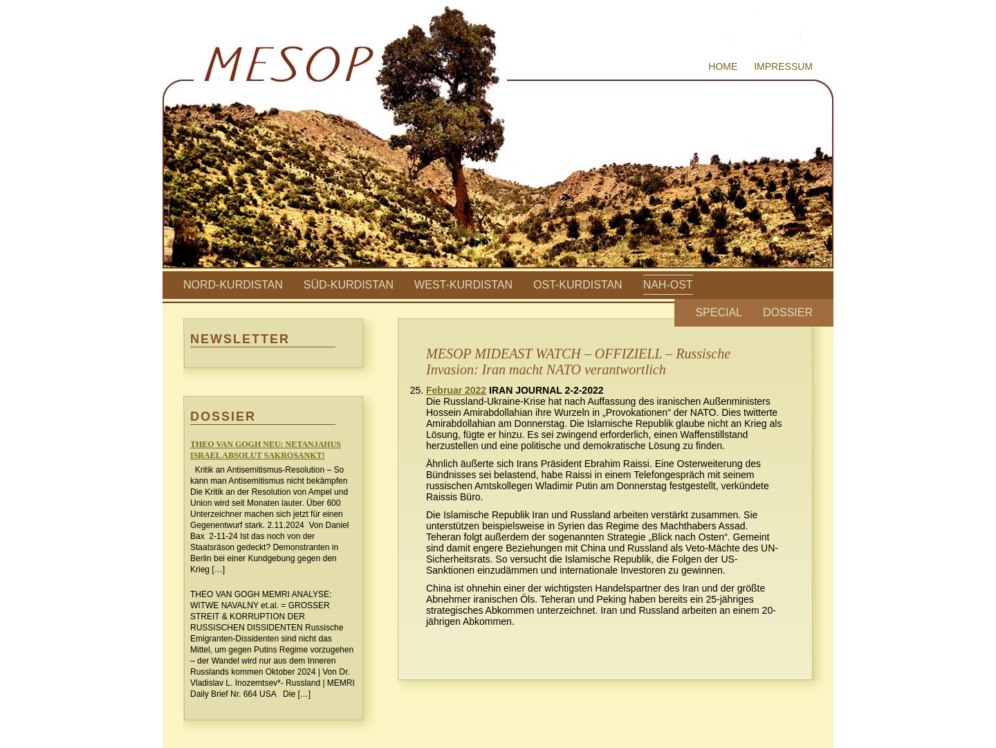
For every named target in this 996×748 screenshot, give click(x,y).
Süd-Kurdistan (349, 285)
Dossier (788, 312)
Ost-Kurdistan (577, 285)
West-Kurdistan (463, 285)
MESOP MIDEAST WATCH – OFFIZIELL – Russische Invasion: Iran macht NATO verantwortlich (578, 361)
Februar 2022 (456, 390)
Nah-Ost (668, 285)
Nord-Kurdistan (233, 285)
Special (718, 312)
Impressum (783, 66)
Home (722, 66)
